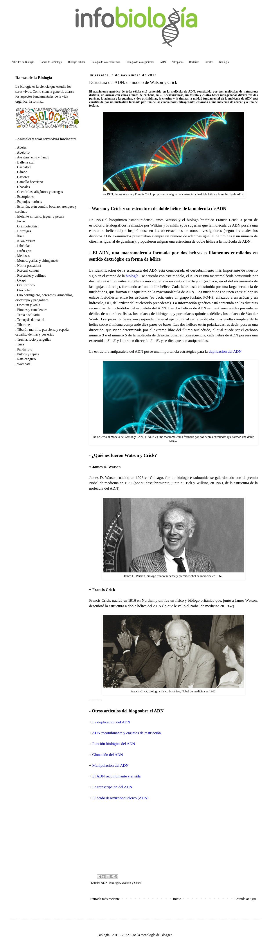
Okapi (21, 280)
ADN (163, 62)
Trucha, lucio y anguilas (34, 339)
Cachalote (24, 167)
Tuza (20, 344)
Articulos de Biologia (22, 62)
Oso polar (24, 290)
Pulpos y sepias (28, 354)
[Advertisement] (173, 837)
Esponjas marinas (29, 201)
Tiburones (24, 325)
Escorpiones (25, 196)
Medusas (23, 256)
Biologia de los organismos (140, 62)
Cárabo (22, 172)
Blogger (166, 935)
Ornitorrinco (26, 285)
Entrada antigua (245, 899)
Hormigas (24, 231)
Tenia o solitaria (28, 315)
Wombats (23, 364)
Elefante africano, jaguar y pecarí (40, 216)
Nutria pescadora (29, 265)
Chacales (23, 187)
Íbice (20, 236)
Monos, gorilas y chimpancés (37, 260)
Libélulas (23, 246)
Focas (21, 221)
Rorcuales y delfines (31, 275)
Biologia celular (76, 62)
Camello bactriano (30, 182)
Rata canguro (26, 359)
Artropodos (177, 62)
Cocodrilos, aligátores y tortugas (40, 192)
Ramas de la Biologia (51, 62)
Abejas (22, 147)
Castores (23, 177)
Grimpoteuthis (27, 226)
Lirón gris (24, 251)
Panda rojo (24, 349)
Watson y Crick (131, 882)
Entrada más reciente (105, 899)
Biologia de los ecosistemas (105, 62)
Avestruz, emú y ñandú (33, 157)
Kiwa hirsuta (26, 241)
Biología (114, 882)
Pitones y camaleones (32, 310)
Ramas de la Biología (33, 77)
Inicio (177, 899)
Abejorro (23, 152)
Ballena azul (26, 162)
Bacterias (194, 62)
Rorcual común (28, 270)
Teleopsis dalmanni (30, 319)
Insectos (209, 62)
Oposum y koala (28, 305)
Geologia (224, 62)
